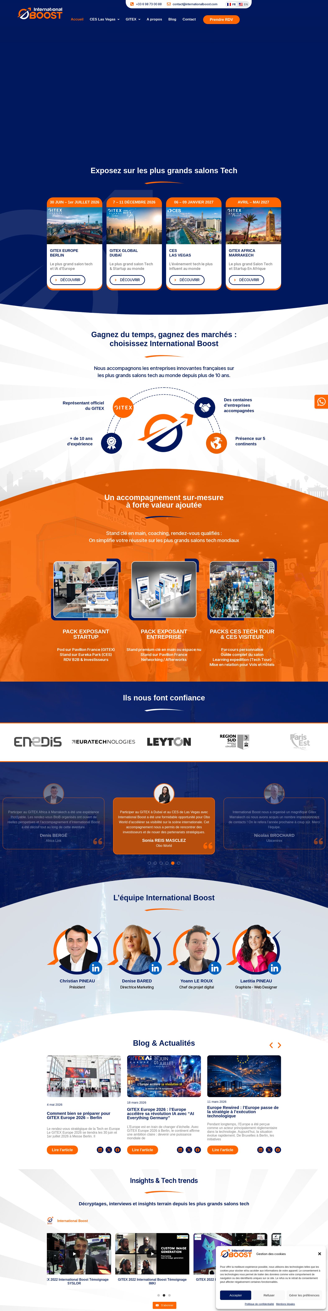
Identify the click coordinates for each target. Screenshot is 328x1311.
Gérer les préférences (304, 1295)
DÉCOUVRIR (67, 280)
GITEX (133, 19)
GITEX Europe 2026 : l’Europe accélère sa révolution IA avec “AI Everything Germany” (160, 1113)
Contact (189, 19)
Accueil (77, 19)
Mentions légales (285, 1304)
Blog (172, 19)
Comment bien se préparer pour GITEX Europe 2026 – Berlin (78, 1115)
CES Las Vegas (104, 19)
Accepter (235, 1295)
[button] (320, 1254)
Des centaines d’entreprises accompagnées (239, 405)
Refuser (269, 1295)
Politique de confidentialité (259, 1304)
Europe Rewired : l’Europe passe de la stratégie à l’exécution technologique (243, 1111)
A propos (154, 19)
